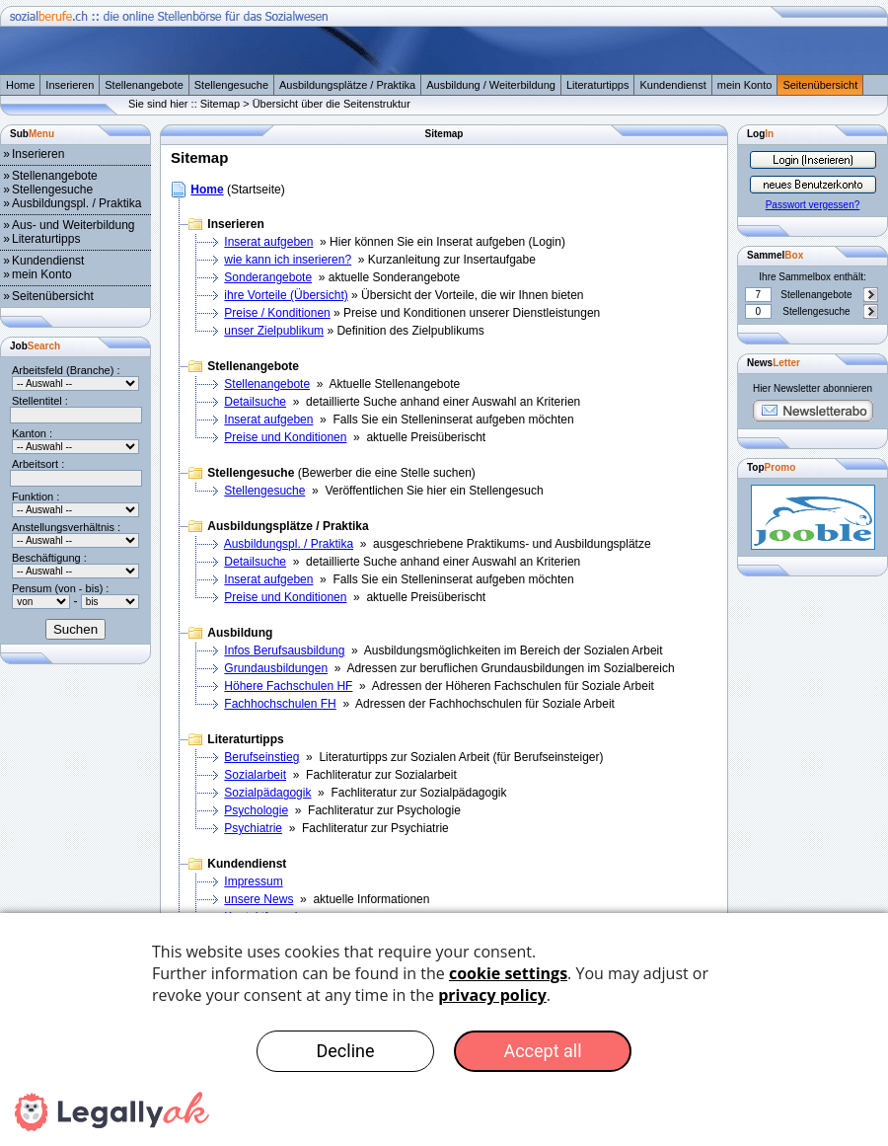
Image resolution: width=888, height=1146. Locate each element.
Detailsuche (255, 402)
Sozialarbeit (255, 775)
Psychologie (256, 810)
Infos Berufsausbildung (284, 650)
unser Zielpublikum (274, 331)
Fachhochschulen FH (279, 704)
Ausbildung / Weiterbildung (490, 85)
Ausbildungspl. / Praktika (76, 203)
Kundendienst (672, 85)
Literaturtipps (597, 85)
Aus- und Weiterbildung (73, 225)
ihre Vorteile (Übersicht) (285, 295)
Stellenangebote (144, 85)
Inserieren (69, 85)
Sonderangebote (268, 277)
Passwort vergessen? (813, 204)
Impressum (253, 881)
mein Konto (745, 85)
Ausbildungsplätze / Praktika (347, 85)
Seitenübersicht (819, 85)
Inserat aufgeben (268, 242)
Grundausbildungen (276, 668)
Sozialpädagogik (267, 793)
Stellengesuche (231, 85)
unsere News (258, 899)
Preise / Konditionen (277, 313)
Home (20, 85)
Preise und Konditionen (285, 437)
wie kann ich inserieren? (287, 260)
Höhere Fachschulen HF (288, 686)
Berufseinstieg (261, 757)
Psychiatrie (253, 828)
